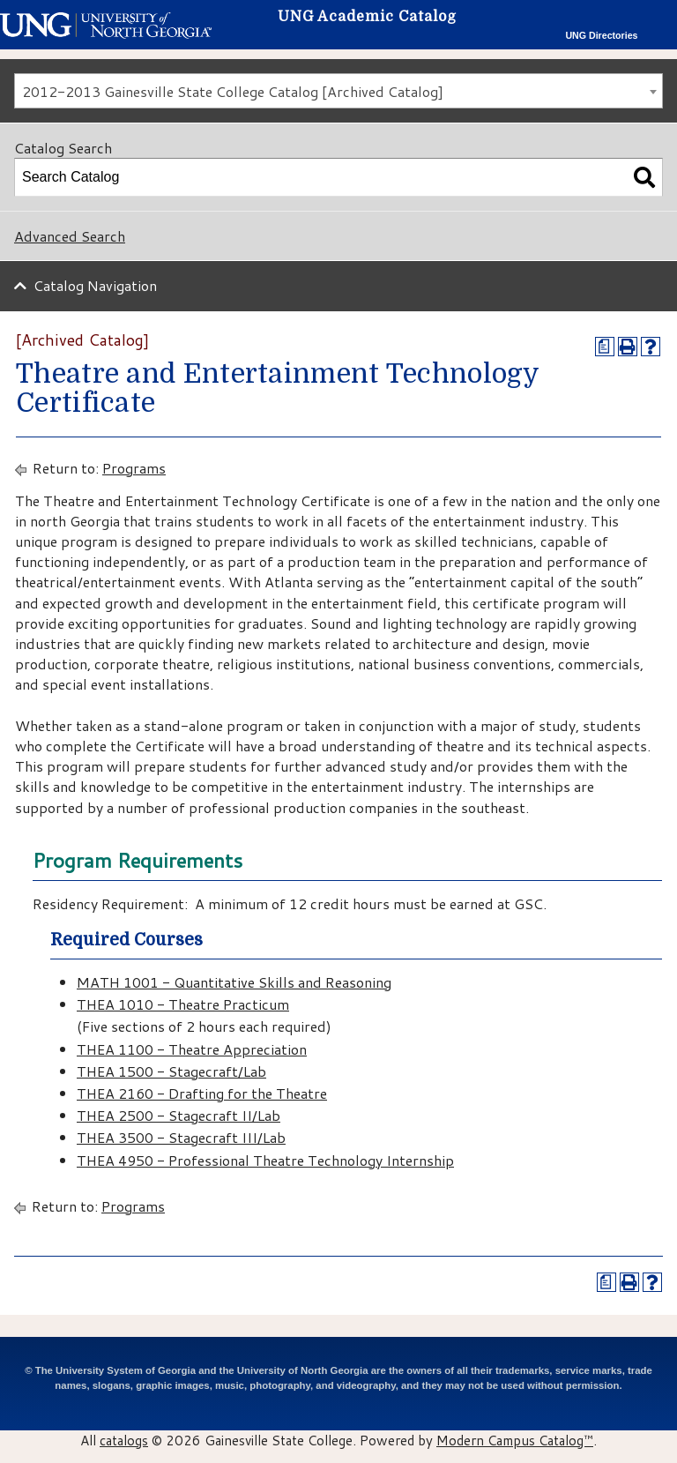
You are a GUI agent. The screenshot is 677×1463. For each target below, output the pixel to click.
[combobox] (338, 90)
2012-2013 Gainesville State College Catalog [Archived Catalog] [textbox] (232, 91)
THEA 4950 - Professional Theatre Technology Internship (265, 1160)
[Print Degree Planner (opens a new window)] (604, 346)
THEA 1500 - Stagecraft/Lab (171, 1071)
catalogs (124, 1440)
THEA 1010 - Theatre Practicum (183, 1004)
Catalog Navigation (95, 285)
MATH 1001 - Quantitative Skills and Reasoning (234, 982)
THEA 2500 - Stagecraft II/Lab (178, 1115)
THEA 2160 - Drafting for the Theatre (202, 1093)
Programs (134, 468)
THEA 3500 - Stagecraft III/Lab (181, 1137)
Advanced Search (69, 236)
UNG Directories (601, 35)
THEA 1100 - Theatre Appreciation (192, 1049)
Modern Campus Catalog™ (514, 1440)
